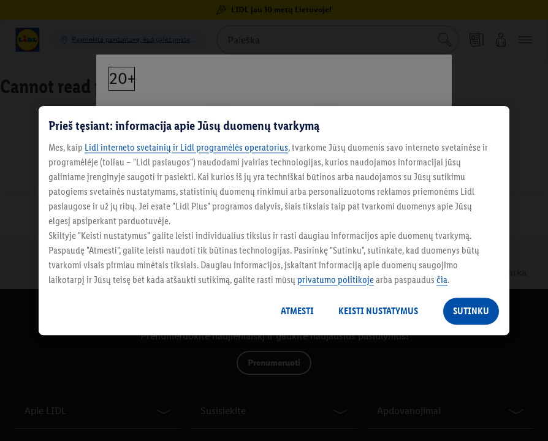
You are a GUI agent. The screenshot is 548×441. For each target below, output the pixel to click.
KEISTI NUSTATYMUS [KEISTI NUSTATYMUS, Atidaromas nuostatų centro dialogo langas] (378, 311)
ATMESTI (297, 311)
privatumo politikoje (335, 279)
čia (441, 279)
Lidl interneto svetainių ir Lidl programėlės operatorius (186, 147)
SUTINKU (471, 311)
